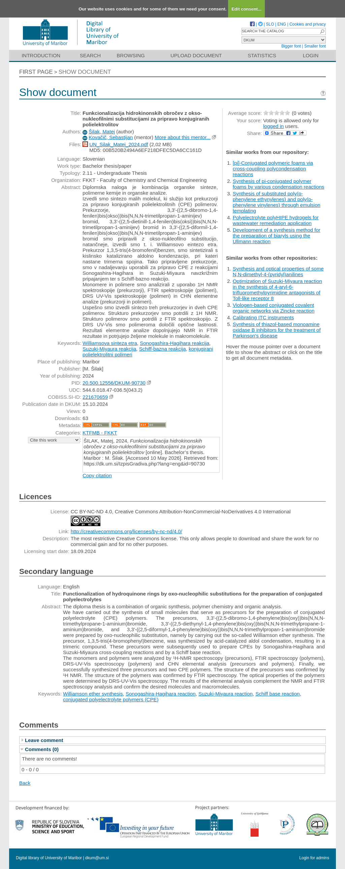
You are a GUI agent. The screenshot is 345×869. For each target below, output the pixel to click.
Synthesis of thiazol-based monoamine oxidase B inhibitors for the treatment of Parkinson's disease (277, 330)
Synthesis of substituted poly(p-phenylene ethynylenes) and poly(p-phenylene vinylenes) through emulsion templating (276, 202)
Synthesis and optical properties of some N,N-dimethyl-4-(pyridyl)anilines (278, 271)
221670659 (95, 397)
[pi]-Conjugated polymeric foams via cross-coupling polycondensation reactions (273, 168)
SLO (270, 24)
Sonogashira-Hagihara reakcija (174, 343)
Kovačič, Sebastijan (111, 137)
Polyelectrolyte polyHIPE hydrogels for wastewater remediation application (276, 220)
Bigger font (291, 46)
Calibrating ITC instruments (263, 317)
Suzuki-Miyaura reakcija (109, 349)
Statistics (262, 55)
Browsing (131, 55)
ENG (281, 24)
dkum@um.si (97, 858)
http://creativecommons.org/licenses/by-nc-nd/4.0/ (126, 531)
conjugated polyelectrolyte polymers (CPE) (110, 699)
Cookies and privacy (307, 24)
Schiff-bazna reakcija (162, 349)
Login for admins (314, 858)
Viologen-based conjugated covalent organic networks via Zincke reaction (274, 308)
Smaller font (315, 46)
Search (90, 55)
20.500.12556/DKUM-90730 (114, 383)
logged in (273, 126)
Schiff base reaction (277, 694)
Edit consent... (246, 8)
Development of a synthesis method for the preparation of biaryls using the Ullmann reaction (276, 235)
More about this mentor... (183, 137)
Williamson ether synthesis (93, 694)
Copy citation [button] (97, 475)
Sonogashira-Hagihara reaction (161, 694)
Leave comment (44, 740)
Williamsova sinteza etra (110, 343)
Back (24, 783)
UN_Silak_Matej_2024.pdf (118, 144)
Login (311, 55)
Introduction (41, 55)
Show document (85, 72)
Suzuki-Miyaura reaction (225, 694)
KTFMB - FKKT (100, 433)
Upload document (196, 55)
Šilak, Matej (102, 131)
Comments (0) (42, 749)
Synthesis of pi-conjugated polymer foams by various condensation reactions (278, 184)
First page (36, 72)
